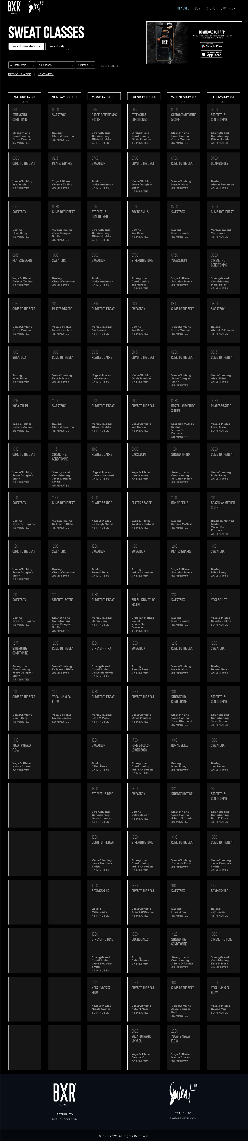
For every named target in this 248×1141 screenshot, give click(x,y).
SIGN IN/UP (228, 8)
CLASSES (183, 8)
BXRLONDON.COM (65, 1119)
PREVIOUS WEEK (19, 74)
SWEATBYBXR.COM (183, 1118)
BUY (198, 8)
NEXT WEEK (45, 74)
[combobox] (22, 65)
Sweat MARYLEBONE (26, 46)
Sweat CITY (57, 46)
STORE (211, 8)
